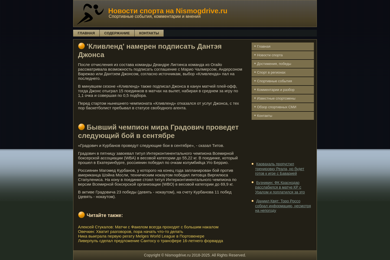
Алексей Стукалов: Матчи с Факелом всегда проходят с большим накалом (148, 227)
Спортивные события (274, 81)
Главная (86, 33)
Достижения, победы (274, 64)
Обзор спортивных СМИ (276, 107)
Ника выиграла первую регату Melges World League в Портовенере (141, 236)
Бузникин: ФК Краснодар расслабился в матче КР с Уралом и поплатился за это (280, 187)
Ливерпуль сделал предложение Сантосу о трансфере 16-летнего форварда (150, 240)
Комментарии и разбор (275, 90)
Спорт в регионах (271, 72)
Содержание (117, 33)
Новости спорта (270, 55)
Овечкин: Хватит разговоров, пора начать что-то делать (130, 231)
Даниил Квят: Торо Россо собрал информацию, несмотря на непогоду (283, 206)
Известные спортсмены (276, 98)
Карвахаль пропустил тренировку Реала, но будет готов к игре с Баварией (279, 169)
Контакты (149, 33)
